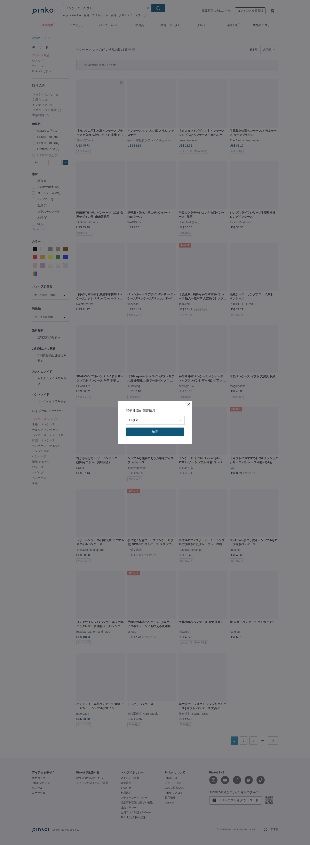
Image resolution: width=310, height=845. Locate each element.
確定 (155, 431)
